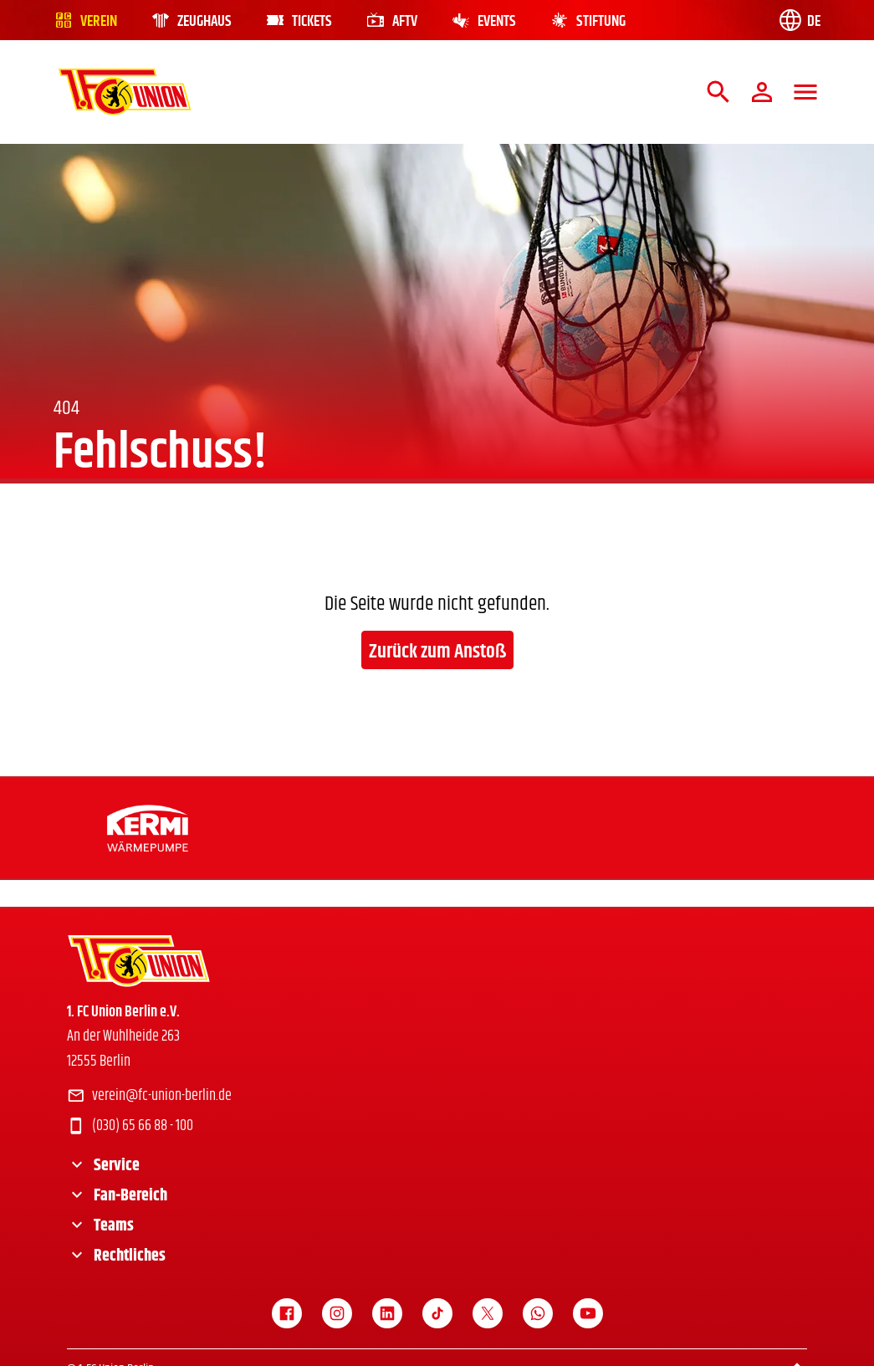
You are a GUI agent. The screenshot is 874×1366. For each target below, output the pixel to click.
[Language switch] (798, 20)
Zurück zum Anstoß (437, 652)
